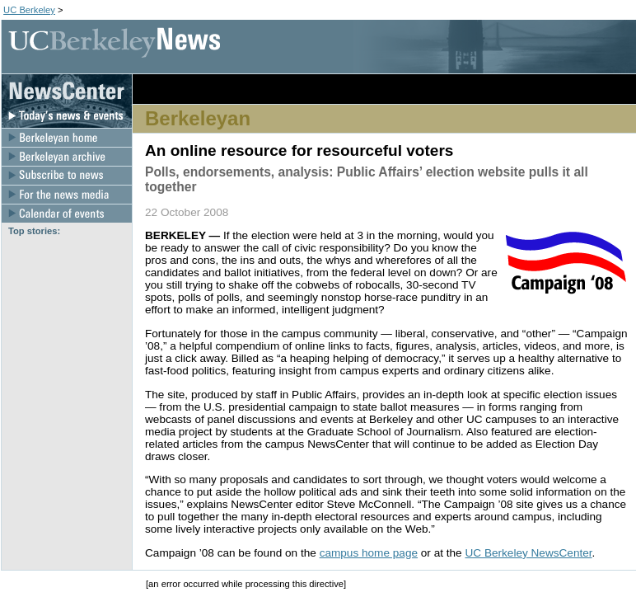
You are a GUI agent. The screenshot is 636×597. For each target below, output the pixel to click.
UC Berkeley (29, 10)
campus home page (369, 553)
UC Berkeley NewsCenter (528, 553)
